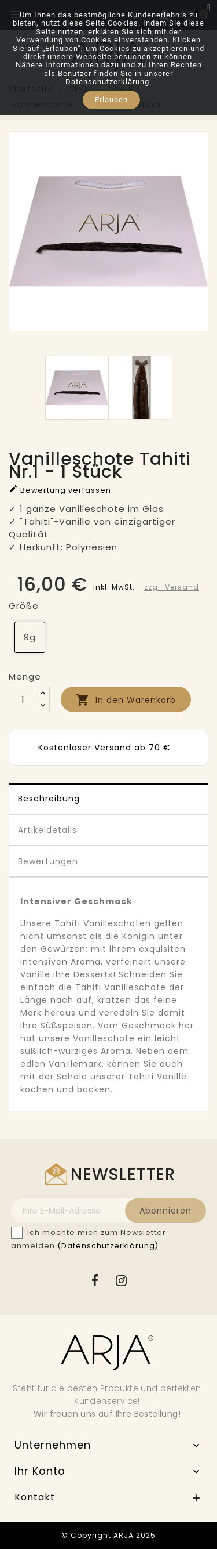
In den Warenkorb (126, 700)
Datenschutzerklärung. (108, 81)
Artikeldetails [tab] (47, 830)
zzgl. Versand (171, 587)
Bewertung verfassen (60, 489)
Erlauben (111, 99)
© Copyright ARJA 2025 (108, 1535)
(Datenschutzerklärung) (108, 1246)
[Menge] (22, 699)
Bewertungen (48, 861)
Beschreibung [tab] (49, 798)
